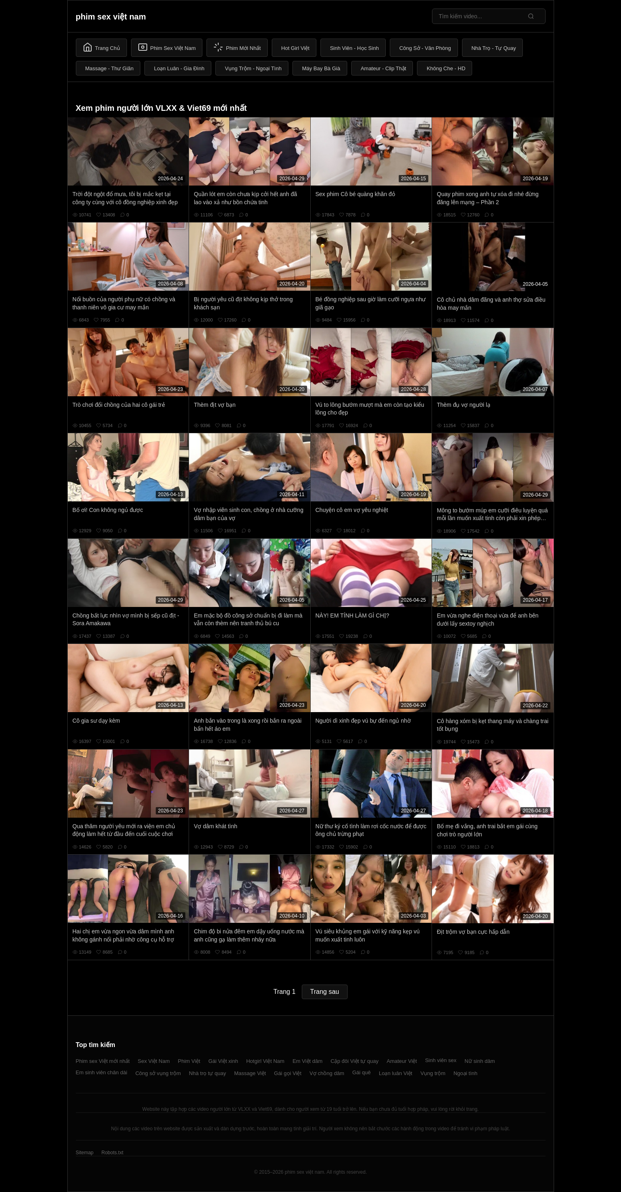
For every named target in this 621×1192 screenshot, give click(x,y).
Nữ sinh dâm (479, 1061)
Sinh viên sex (440, 1060)
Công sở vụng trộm (158, 1073)
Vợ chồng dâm (326, 1073)
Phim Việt (189, 1061)
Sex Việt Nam (154, 1061)
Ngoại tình (465, 1073)
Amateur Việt (402, 1061)
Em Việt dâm (307, 1061)
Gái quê (361, 1072)
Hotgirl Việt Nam (265, 1061)
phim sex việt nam (111, 16)
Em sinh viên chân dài (101, 1072)
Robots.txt (112, 1152)
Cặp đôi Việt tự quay (354, 1061)
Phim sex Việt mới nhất (103, 1061)
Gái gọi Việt (288, 1073)
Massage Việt (250, 1073)
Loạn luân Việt (395, 1073)
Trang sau (324, 991)
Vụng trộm (432, 1073)
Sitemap (85, 1152)
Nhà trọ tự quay (207, 1073)
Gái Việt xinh (223, 1061)
